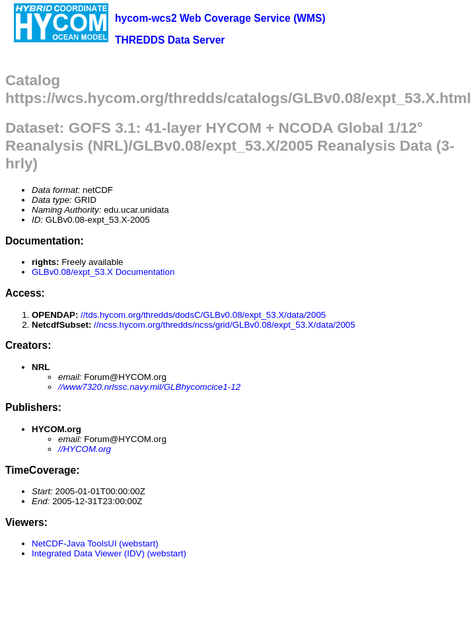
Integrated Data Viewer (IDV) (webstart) (109, 553)
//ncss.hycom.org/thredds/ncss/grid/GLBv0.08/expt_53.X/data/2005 (224, 325)
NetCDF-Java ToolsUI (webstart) (95, 543)
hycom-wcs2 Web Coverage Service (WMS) (220, 18)
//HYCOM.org (84, 449)
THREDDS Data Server (170, 40)
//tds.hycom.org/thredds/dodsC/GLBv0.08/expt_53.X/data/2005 (203, 315)
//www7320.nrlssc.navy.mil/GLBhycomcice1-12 (149, 387)
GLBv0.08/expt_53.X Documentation (103, 272)
